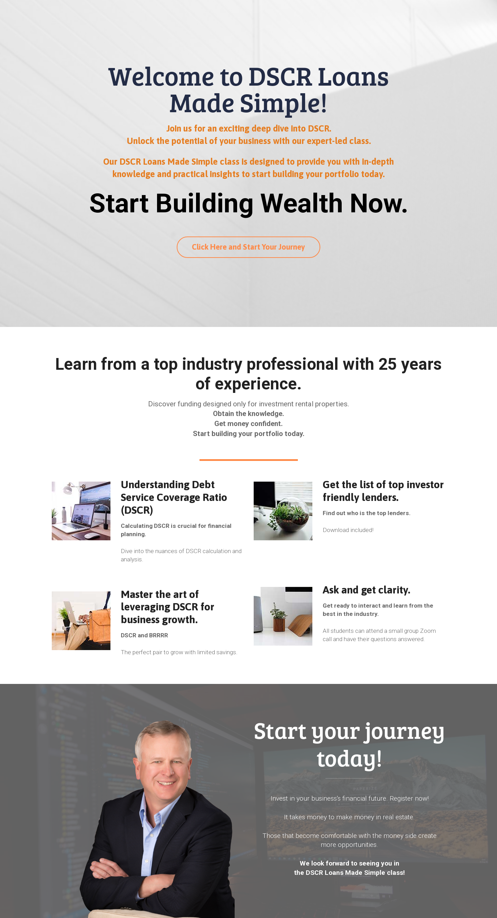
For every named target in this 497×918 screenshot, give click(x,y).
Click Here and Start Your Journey (248, 246)
